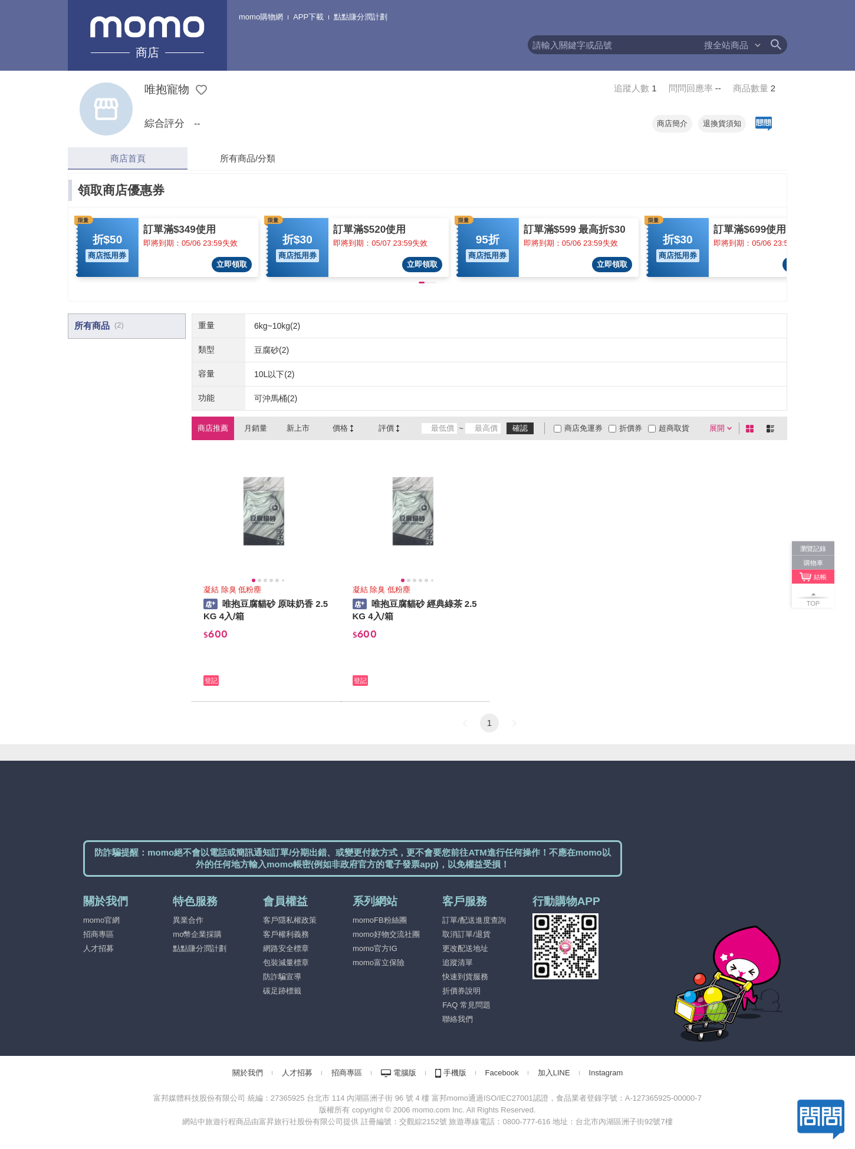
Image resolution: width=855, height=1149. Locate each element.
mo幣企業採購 (197, 934)
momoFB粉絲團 (380, 920)
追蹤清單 (457, 962)
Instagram (606, 1072)
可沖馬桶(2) (275, 398)
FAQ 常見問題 (466, 1005)
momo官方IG (375, 948)
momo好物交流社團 (386, 934)
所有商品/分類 (247, 158)
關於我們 (247, 1072)
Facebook (502, 1072)
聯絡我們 (457, 1019)
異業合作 (188, 920)
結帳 (820, 576)
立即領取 (231, 264)
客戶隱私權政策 (290, 920)
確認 (520, 428)
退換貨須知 (722, 123)
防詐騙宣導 (282, 976)
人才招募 (98, 948)
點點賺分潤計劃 (360, 16)
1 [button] (489, 723)
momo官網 (101, 920)
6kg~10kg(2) (277, 326)
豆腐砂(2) (271, 350)
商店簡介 (672, 123)
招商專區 (98, 934)
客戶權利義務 (286, 934)
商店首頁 (128, 158)
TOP (813, 603)
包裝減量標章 (286, 962)
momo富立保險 (379, 962)
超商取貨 (674, 428)
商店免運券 (583, 428)
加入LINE (554, 1072)
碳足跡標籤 (282, 990)
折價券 (630, 428)
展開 (717, 428)
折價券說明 (461, 990)
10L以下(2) (274, 374)
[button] (465, 723)
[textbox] (615, 44)
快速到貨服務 (465, 976)
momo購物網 (261, 16)
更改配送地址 (465, 948)
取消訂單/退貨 (466, 934)
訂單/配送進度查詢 (474, 920)
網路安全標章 (286, 948)
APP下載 (308, 16)
